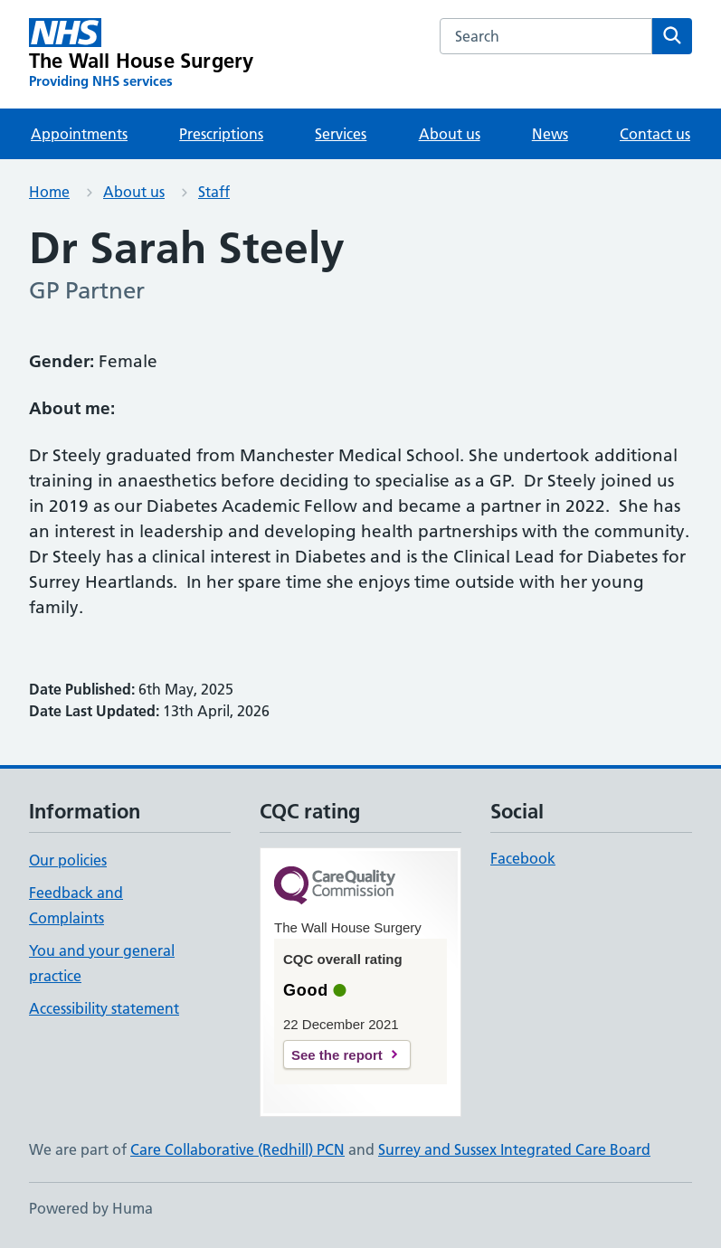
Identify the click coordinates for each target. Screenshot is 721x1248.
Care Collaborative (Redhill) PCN (237, 1149)
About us (449, 134)
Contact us (655, 134)
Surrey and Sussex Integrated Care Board (514, 1149)
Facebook (522, 858)
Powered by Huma (91, 1208)
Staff (214, 192)
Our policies (68, 860)
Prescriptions (221, 134)
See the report (337, 1055)
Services (340, 134)
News (550, 134)
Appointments (79, 134)
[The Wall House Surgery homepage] (141, 54)
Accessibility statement (104, 1008)
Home (49, 192)
